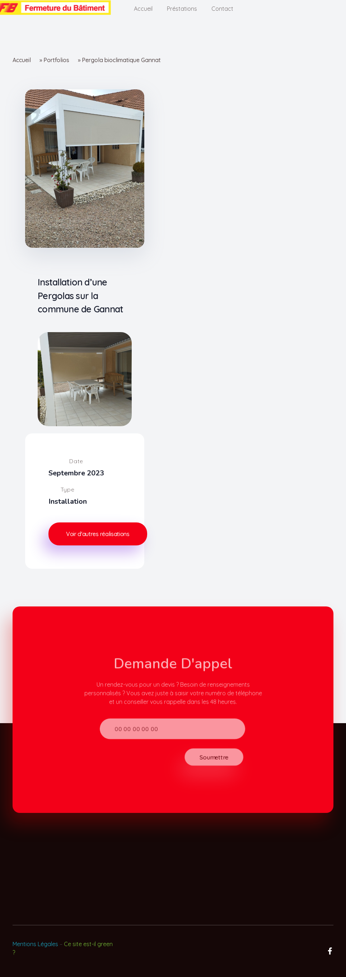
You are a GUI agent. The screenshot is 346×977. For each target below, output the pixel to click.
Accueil (22, 60)
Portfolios (56, 60)
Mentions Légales (35, 944)
